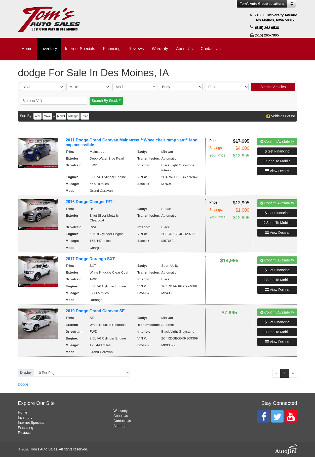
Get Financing (277, 151)
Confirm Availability (277, 141)
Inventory (25, 417)
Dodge (23, 384)
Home (22, 412)
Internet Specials (31, 423)
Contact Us (122, 421)
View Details (277, 171)
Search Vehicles (273, 87)
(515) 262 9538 (267, 28)
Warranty (120, 411)
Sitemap (119, 426)
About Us (120, 416)
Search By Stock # (106, 101)
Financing (25, 428)
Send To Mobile (277, 161)
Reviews (24, 433)
